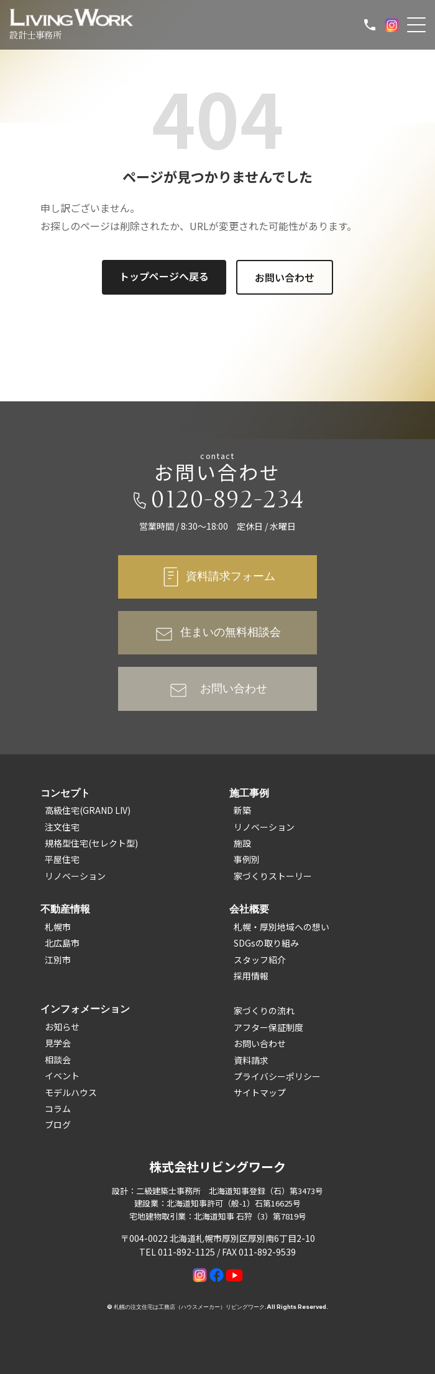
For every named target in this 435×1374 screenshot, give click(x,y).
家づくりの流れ (264, 1010)
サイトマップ (260, 1092)
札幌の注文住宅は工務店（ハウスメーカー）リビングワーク (189, 1306)
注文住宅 (62, 827)
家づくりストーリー (273, 876)
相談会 (58, 1059)
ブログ (58, 1124)
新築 (242, 810)
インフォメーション (85, 1008)
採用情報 (251, 976)
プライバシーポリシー (277, 1076)
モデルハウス (71, 1092)
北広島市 (62, 943)
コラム (58, 1108)
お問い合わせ (284, 277)
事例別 (247, 859)
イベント (62, 1075)
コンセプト (65, 793)
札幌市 (58, 927)
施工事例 (249, 793)
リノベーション (75, 876)
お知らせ (62, 1026)
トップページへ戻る (164, 276)
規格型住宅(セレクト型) (91, 843)
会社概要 (249, 909)
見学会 (58, 1043)
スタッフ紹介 (260, 959)
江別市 (58, 959)
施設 (242, 843)
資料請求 (251, 1060)
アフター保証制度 (268, 1027)
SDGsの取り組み (266, 943)
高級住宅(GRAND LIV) (87, 810)
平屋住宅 (62, 859)
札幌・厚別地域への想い (281, 927)
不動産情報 (65, 909)
